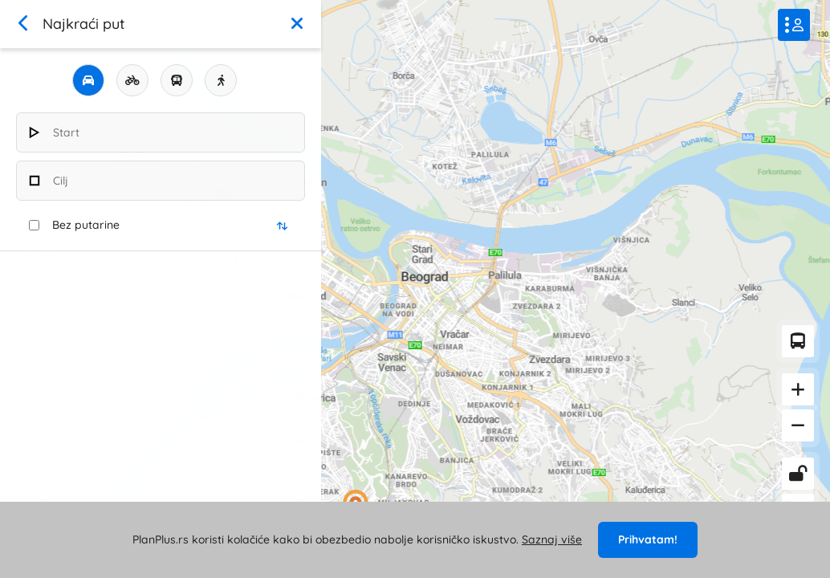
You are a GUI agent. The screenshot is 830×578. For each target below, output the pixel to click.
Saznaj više (552, 539)
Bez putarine (86, 225)
